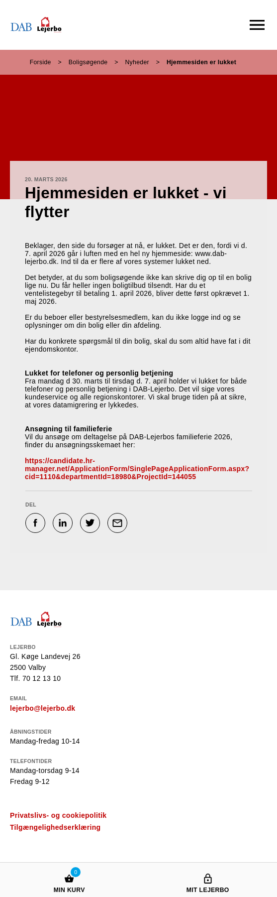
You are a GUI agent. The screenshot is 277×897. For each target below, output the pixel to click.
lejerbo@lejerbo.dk (42, 708)
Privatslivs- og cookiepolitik (58, 815)
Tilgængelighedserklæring (55, 827)
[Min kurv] (69, 869)
